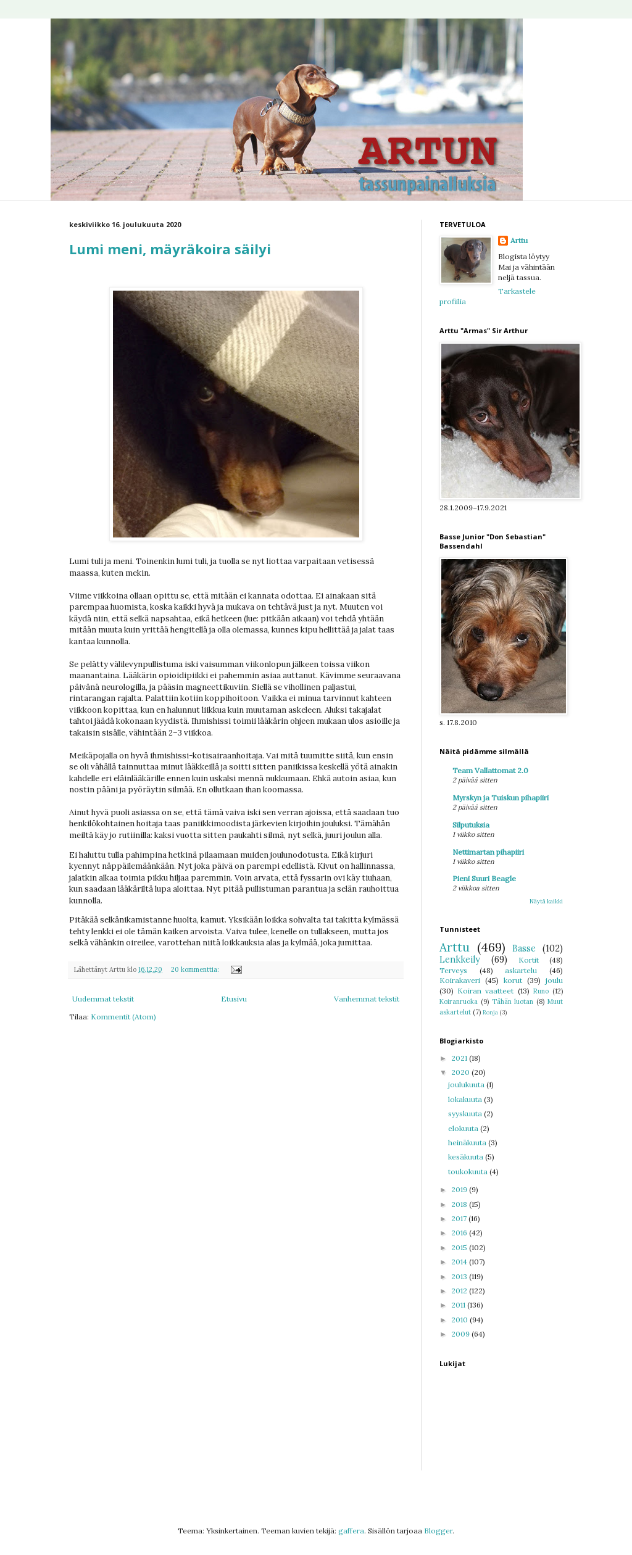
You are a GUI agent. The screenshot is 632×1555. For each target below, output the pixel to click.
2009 (461, 1333)
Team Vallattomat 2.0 (490, 770)
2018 (460, 1204)
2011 (459, 1304)
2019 (460, 1189)
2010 (460, 1319)
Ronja (490, 1012)
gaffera (351, 1530)
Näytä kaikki (546, 901)
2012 (460, 1290)
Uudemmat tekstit (103, 998)
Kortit (528, 959)
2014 (460, 1261)
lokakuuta (466, 1099)
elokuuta (464, 1128)
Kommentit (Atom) (123, 1016)
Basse (524, 948)
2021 (460, 1058)
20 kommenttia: (196, 969)
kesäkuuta (466, 1156)
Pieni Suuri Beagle (484, 878)
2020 (461, 1072)
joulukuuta (467, 1084)
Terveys (453, 970)
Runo (541, 991)
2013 (460, 1276)
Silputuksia (470, 824)
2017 (459, 1218)
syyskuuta (466, 1113)
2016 (460, 1232)
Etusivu (234, 998)
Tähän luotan (513, 1001)
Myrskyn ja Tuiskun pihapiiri (500, 797)
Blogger (438, 1530)
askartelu (521, 970)
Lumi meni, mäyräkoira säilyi (170, 248)
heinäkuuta (468, 1142)
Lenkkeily (459, 959)
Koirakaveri (459, 980)
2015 (460, 1247)
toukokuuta (468, 1171)
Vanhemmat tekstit (366, 998)
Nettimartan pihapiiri (488, 851)
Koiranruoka (458, 1001)
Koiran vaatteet (485, 990)
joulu (554, 980)
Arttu (519, 240)
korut (513, 980)
